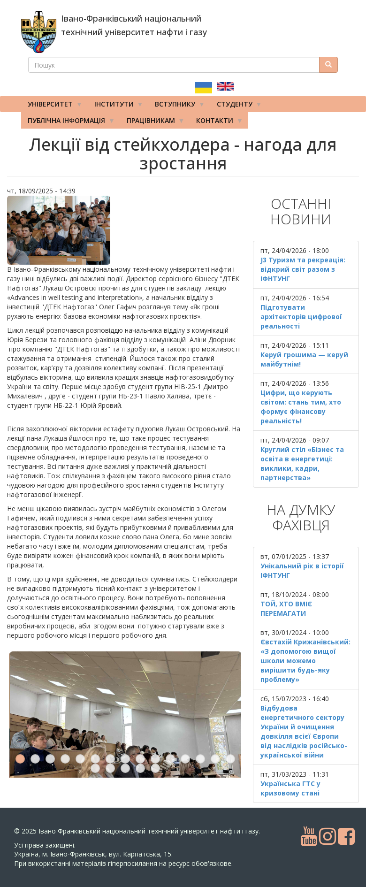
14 (215, 715)
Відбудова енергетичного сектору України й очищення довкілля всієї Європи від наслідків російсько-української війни (303, 731)
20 (155, 725)
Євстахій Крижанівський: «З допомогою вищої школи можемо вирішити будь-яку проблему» (305, 660)
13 (200, 715)
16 (95, 725)
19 (140, 725)
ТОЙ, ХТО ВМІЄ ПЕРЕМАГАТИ (286, 608)
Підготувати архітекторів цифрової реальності (301, 316)
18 (125, 725)
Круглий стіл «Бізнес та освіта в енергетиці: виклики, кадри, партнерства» (302, 463)
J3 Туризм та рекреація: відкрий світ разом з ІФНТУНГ (302, 269)
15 (230, 715)
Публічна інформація (68, 122)
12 (185, 715)
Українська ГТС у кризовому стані (290, 788)
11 (170, 715)
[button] (125, 230)
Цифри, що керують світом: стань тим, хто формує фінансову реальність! (300, 406)
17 (110, 725)
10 (155, 715)
